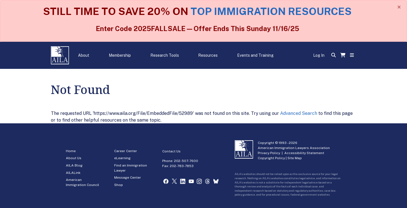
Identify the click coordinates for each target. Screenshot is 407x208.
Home (71, 151)
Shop (118, 185)
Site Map (294, 158)
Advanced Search (298, 113)
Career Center (125, 151)
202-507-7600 (186, 161)
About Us (73, 158)
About (83, 55)
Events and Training (255, 55)
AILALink (73, 173)
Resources (208, 55)
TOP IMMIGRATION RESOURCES (271, 11)
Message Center (127, 177)
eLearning (122, 158)
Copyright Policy (271, 158)
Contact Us (171, 151)
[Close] (399, 7)
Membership (120, 55)
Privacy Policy (269, 153)
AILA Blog (74, 165)
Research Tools (164, 55)
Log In (318, 55)
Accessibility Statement (304, 153)
